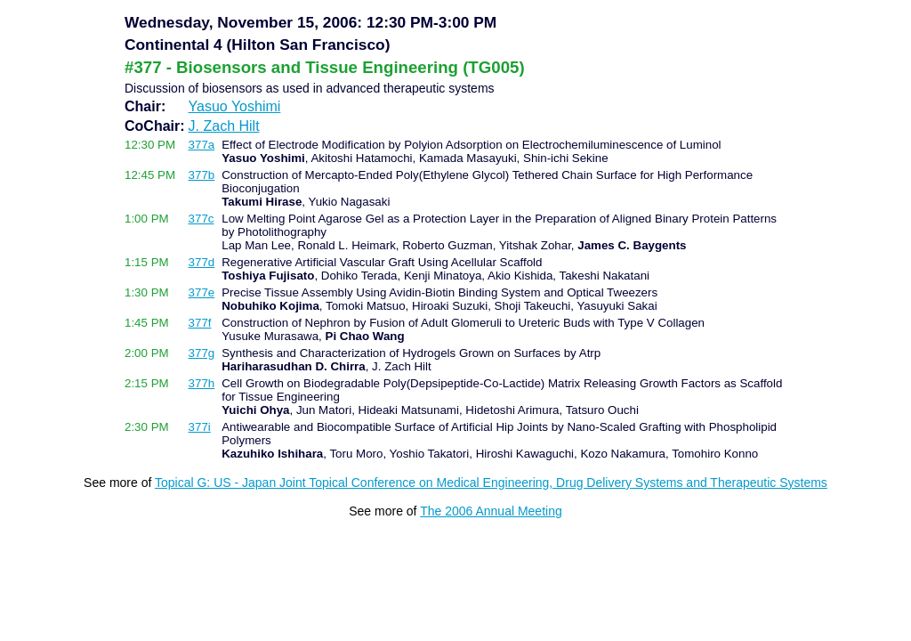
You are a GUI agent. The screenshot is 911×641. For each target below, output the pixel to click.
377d (202, 262)
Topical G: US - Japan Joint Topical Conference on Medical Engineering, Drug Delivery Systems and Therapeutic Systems (491, 482)
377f (200, 322)
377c (201, 218)
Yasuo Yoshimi (235, 106)
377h (202, 383)
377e (202, 292)
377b (202, 175)
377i (200, 427)
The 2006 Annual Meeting (491, 511)
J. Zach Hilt (224, 126)
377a (202, 144)
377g (202, 353)
